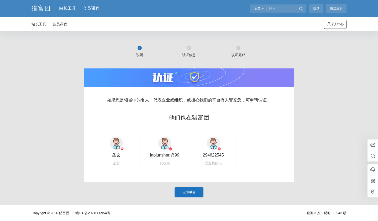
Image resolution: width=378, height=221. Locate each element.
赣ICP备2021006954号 (92, 213)
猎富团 (63, 213)
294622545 (213, 155)
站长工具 (67, 8)
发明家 (165, 163)
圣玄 (116, 155)
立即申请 (189, 192)
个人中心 (335, 24)
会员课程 (91, 8)
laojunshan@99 (164, 155)
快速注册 (336, 8)
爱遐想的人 (213, 163)
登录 (316, 8)
